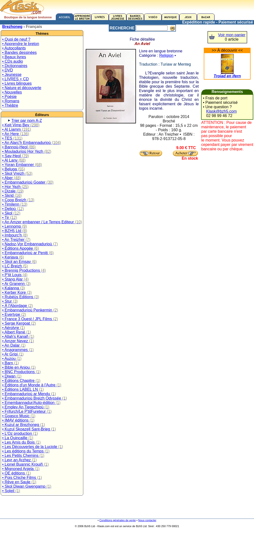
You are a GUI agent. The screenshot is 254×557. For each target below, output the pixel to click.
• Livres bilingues (17, 83)
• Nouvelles (12, 92)
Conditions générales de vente (117, 520)
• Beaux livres (14, 57)
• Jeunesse (12, 74)
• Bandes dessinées (19, 52)
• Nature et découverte (21, 88)
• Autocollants (14, 48)
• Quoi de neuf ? (16, 39)
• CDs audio (12, 61)
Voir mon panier (231, 35)
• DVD (7, 70)
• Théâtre (10, 105)
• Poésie (9, 97)
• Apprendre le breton (20, 44)
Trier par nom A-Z (26, 121)
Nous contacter (147, 520)
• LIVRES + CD (15, 79)
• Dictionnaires (14, 66)
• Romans (10, 101)
